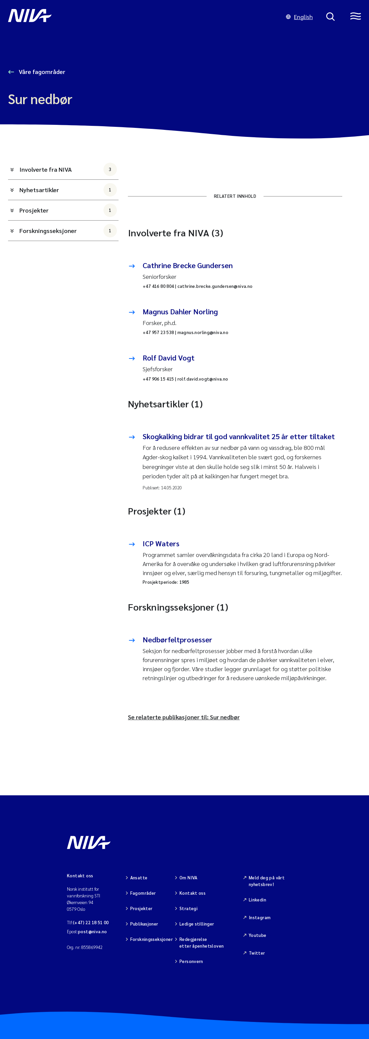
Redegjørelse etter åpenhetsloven (201, 942)
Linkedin (257, 899)
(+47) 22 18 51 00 (91, 922)
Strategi (188, 908)
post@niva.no (92, 931)
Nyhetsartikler (68, 189)
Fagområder (143, 893)
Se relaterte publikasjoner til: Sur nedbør (184, 717)
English (299, 16)
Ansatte (139, 877)
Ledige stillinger (196, 924)
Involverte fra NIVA (68, 169)
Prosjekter (68, 210)
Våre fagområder (41, 71)
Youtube (258, 935)
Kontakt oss (192, 893)
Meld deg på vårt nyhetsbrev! (267, 881)
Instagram (260, 917)
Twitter (257, 953)
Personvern (191, 961)
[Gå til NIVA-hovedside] (140, 16)
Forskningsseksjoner (68, 230)
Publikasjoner (144, 924)
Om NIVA (188, 877)
